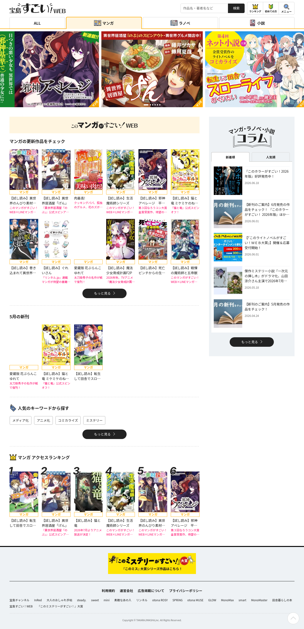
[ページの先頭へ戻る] (293, 618)
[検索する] (204, 8)
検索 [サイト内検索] (236, 8)
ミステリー (94, 420)
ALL (37, 23)
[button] (146, 104)
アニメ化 (43, 420)
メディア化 (20, 420)
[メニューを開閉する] (286, 8)
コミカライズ (68, 420)
